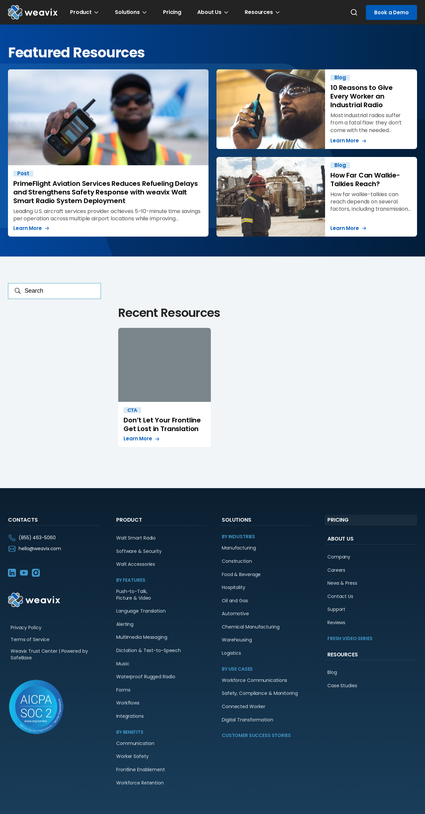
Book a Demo (391, 12)
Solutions (127, 12)
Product (81, 12)
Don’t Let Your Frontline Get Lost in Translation (164, 387)
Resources (259, 12)
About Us (209, 12)
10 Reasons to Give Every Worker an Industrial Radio (316, 109)
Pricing (172, 12)
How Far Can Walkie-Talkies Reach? (316, 197)
